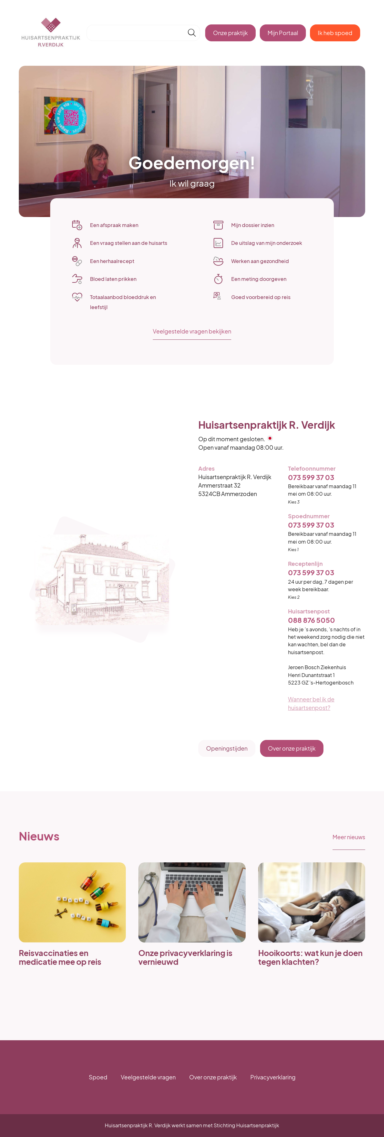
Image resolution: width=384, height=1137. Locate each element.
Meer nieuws (349, 836)
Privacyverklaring (273, 1077)
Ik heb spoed (335, 32)
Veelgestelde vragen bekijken (192, 331)
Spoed (98, 1077)
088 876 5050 (311, 620)
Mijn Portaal (283, 32)
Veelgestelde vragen (148, 1077)
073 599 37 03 (311, 477)
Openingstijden (227, 748)
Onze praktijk (230, 32)
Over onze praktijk (292, 748)
